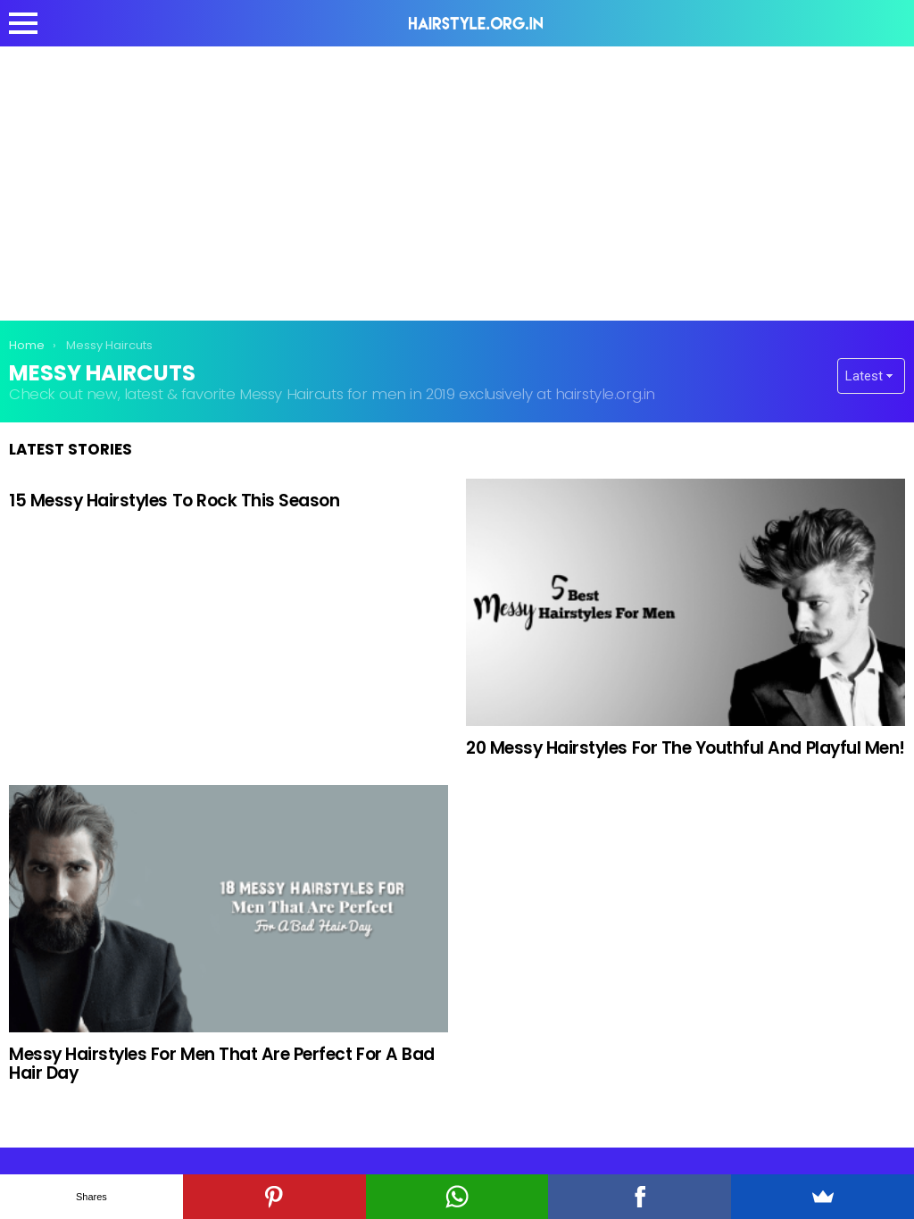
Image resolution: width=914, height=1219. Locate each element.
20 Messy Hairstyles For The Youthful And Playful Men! (685, 748)
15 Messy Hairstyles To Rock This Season (174, 500)
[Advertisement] (457, 180)
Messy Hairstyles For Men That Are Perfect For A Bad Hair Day (222, 1063)
